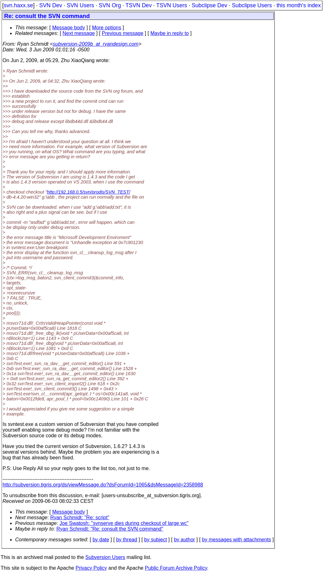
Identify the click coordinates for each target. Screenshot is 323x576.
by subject (155, 539)
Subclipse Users (252, 5)
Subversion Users (105, 557)
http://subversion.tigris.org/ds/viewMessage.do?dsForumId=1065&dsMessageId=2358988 (103, 484)
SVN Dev (50, 5)
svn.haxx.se (18, 5)
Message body (68, 27)
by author (184, 539)
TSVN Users (171, 5)
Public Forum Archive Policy (176, 568)
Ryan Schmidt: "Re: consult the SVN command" (109, 529)
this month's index (299, 5)
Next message (78, 33)
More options (106, 27)
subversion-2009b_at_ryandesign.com (95, 44)
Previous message (123, 33)
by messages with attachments (236, 539)
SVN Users (80, 5)
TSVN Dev (139, 5)
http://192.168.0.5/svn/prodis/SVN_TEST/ (88, 192)
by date (100, 539)
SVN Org (110, 5)
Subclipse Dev (209, 5)
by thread (126, 539)
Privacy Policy (91, 568)
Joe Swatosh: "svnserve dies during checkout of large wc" (124, 523)
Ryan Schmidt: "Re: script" (79, 517)
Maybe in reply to (169, 33)
